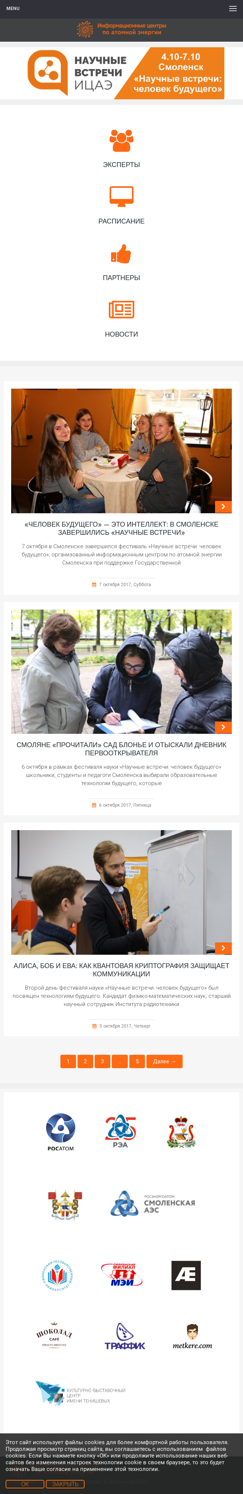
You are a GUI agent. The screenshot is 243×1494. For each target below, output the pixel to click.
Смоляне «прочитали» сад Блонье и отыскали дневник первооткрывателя (121, 749)
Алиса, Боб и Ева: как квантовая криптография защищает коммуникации (122, 970)
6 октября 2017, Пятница (125, 805)
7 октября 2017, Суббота (125, 584)
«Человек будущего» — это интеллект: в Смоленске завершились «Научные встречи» (122, 528)
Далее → (164, 1061)
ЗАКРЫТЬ (65, 1484)
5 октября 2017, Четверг (125, 1026)
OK (25, 1484)
